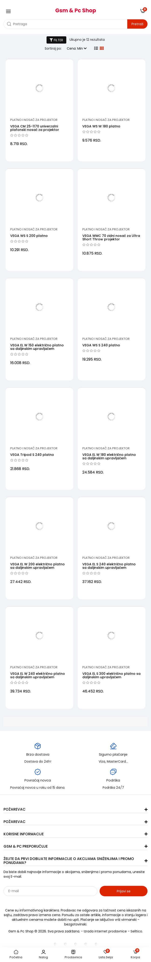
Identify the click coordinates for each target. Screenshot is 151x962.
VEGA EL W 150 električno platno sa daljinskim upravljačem (37, 347)
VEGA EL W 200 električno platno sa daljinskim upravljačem (37, 566)
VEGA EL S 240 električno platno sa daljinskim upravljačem (109, 566)
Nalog (43, 954)
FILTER (56, 40)
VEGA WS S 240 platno (101, 345)
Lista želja (106, 954)
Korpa (135, 954)
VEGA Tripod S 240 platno (32, 454)
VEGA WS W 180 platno (101, 126)
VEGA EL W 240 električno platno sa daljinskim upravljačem (37, 675)
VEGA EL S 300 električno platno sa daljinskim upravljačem (111, 675)
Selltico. (137, 931)
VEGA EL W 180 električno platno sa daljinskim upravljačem (109, 456)
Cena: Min (77, 48)
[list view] (96, 48)
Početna (16, 954)
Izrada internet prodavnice (105, 931)
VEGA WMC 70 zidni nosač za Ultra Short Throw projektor (111, 237)
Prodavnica (73, 954)
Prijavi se (124, 891)
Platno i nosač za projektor (33, 120)
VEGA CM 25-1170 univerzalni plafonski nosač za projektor (34, 128)
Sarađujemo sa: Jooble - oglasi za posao (32, 901)
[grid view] (101, 48)
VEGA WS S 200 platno (29, 235)
